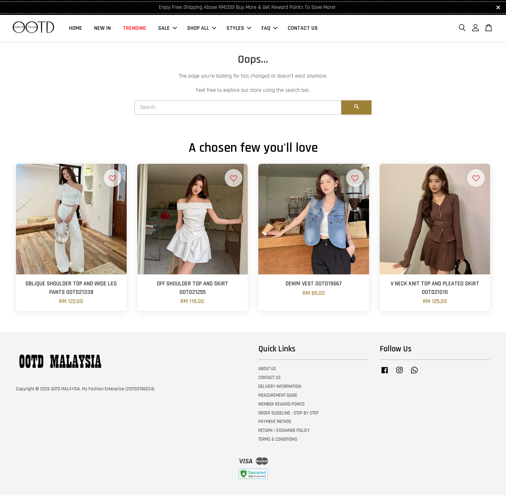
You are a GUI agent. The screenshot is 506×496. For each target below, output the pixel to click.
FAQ (269, 28)
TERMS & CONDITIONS (277, 440)
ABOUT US (267, 369)
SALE (167, 28)
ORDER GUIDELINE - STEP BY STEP (288, 413)
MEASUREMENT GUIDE (277, 396)
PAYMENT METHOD (274, 422)
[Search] (237, 108)
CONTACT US (303, 28)
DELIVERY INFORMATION (279, 387)
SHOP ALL (201, 28)
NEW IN (102, 28)
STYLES (238, 28)
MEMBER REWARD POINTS (281, 405)
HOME (75, 28)
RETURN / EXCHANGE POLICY (284, 431)
